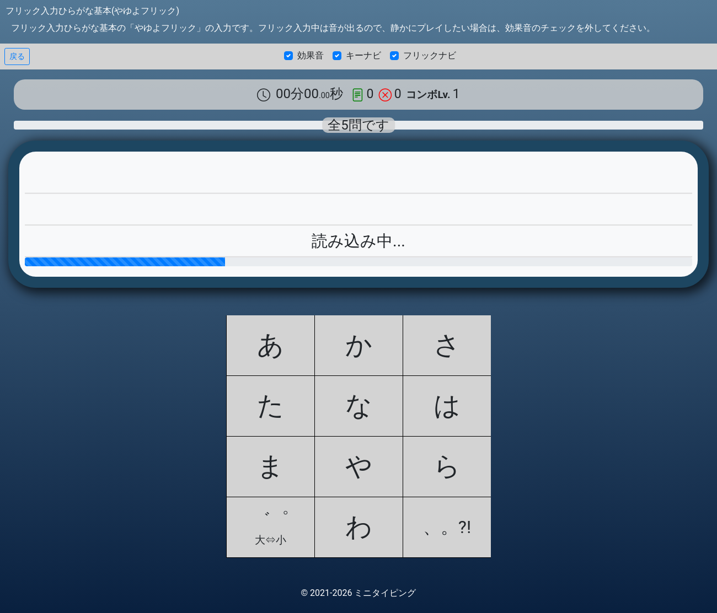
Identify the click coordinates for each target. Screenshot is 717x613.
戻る (17, 56)
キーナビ (363, 55)
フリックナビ (429, 55)
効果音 (310, 55)
